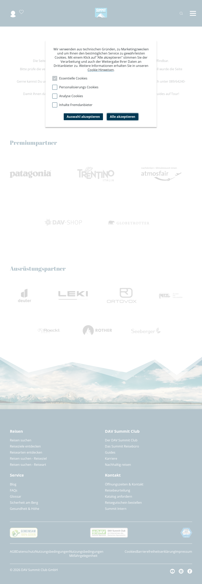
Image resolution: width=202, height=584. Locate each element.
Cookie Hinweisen (101, 70)
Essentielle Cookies (73, 78)
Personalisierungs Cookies (78, 87)
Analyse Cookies (71, 96)
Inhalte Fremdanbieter (76, 105)
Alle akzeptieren (122, 116)
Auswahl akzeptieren (83, 116)
